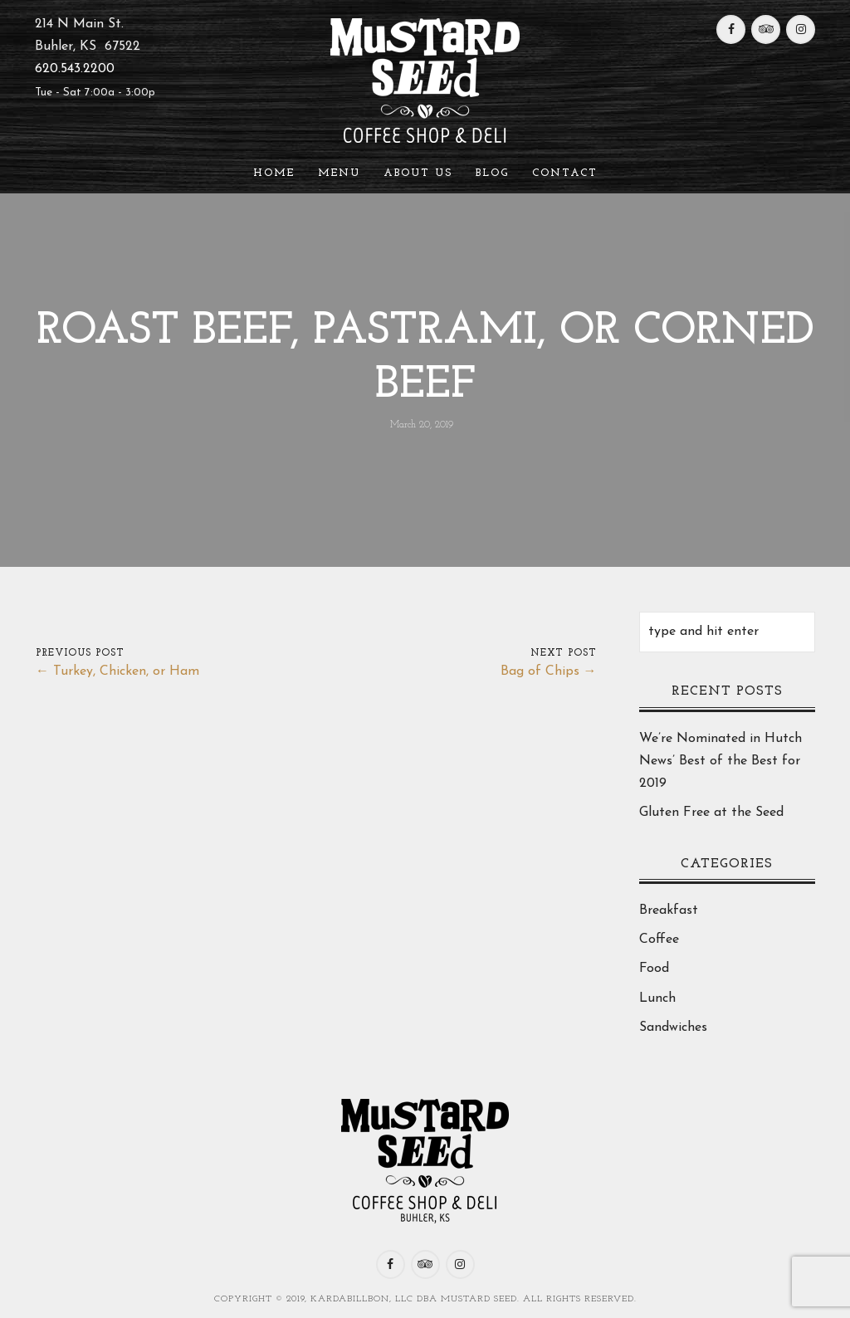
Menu (339, 173)
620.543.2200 (75, 69)
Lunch (657, 998)
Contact (565, 173)
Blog (492, 173)
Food (654, 968)
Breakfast (668, 910)
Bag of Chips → (549, 671)
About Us (417, 173)
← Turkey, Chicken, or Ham (117, 671)
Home (274, 173)
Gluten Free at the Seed (711, 812)
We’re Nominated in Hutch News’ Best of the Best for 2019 (720, 761)
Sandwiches (673, 1027)
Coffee (659, 939)
